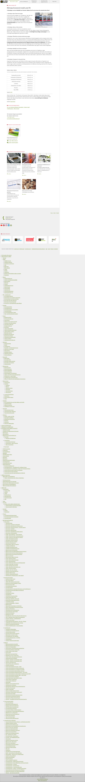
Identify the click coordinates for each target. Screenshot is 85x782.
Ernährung (5, 450)
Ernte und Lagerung (8, 318)
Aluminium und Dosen (9, 263)
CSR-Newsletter (6, 448)
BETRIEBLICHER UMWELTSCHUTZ (9, 428)
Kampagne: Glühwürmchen (12, 540)
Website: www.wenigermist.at (12, 683)
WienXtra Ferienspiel (10, 687)
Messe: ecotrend (9, 555)
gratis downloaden (12, 143)
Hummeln (8, 389)
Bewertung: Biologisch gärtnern (13, 730)
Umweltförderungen (7, 463)
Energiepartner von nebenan (12, 636)
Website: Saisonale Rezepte (12, 574)
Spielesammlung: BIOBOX (11, 658)
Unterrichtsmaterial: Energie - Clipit (13, 666)
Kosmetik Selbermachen (9, 361)
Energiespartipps (8, 306)
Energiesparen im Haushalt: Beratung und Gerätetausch (18, 589)
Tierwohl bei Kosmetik (9, 412)
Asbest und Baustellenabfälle (10, 280)
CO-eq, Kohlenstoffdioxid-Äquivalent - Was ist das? (18, 107)
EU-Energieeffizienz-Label (10, 312)
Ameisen (8, 385)
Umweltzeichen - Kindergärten (12, 765)
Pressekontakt (7, 518)
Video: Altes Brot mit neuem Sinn (13, 567)
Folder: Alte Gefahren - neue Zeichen (14, 534)
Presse (4, 514)
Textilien (5, 400)
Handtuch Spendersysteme (12, 740)
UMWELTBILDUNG (5, 475)
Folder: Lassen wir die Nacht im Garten (14, 537)
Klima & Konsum (8, 369)
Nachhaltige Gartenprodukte (12, 744)
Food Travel (8, 652)
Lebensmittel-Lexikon (9, 331)
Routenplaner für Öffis (26, 164)
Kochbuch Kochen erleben (11, 541)
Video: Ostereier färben (11, 568)
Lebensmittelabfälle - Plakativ (12, 603)
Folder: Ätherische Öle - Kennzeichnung (14, 535)
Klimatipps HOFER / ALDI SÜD (12, 598)
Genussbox (8, 738)
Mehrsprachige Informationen (9, 485)
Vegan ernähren (7, 338)
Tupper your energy (10, 620)
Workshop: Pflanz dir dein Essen (13, 697)
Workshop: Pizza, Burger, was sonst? (14, 692)
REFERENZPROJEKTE (8, 520)
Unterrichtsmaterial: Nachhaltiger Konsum (15, 671)
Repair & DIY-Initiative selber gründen (12, 273)
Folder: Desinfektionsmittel (12, 538)
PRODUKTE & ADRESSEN (7, 427)
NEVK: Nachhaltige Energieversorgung (14, 607)
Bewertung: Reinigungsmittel (12, 733)
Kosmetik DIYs (7, 359)
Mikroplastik (7, 267)
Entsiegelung (7, 346)
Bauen (4, 277)
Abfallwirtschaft (6, 429)
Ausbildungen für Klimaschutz (11, 377)
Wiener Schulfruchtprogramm (12, 690)
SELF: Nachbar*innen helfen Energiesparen (15, 617)
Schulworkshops (6, 480)
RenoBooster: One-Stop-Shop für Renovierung (16, 615)
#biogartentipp (7, 343)
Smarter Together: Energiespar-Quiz (14, 661)
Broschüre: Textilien (10, 528)
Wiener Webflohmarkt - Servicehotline (14, 625)
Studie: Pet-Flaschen (10, 715)
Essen (4, 316)
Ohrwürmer (8, 392)
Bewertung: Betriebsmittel (12, 728)
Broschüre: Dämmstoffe (11, 530)
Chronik (4, 502)
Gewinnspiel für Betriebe (11, 506)
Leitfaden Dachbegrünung (11, 547)
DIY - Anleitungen (7, 294)
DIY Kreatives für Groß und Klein (11, 299)
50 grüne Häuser (9, 702)
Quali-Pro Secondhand (11, 755)
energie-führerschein (10, 632)
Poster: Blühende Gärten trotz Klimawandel (15, 562)
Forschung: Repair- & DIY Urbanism (13, 709)
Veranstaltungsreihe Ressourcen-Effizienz (15, 770)
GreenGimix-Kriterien (10, 441)
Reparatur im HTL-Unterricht (12, 655)
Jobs (5, 499)
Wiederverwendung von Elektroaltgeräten (15, 771)
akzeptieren (42, 777)
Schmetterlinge (9, 391)
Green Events (6, 456)
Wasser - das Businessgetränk (12, 772)
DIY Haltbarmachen (8, 296)
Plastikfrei (6, 272)
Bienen (7, 386)
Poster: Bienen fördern (11, 558)
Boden (5, 345)
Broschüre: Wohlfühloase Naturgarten (14, 531)
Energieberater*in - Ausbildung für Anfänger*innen (15, 467)
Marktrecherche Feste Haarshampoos (14, 552)
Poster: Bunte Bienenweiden (12, 560)
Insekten (6, 383)
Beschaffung (5, 434)
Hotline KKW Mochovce (11, 597)
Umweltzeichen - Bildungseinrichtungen (14, 761)
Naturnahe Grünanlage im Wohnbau (14, 605)
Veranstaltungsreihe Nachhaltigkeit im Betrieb (14, 473)
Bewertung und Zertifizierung (9, 435)
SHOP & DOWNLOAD (6, 425)
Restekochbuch (9, 758)
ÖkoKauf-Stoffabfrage (11, 438)
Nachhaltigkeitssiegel (10, 745)
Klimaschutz (5, 366)
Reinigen (6, 420)
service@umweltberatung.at (13, 118)
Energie (4, 305)
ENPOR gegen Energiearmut (12, 707)
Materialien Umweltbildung (9, 476)
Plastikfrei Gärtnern (8, 353)
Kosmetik (5, 357)
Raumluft (5, 457)
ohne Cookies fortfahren (42, 779)
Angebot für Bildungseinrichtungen (10, 431)
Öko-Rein (6, 437)
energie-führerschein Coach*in (12, 633)
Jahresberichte (7, 496)
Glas (5, 265)
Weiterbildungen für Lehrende (9, 481)
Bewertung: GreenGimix (11, 731)
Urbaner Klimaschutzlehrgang (12, 640)
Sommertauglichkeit (8, 291)
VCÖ (11, 92)
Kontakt (4, 509)
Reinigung (5, 458)
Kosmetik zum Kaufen (9, 362)
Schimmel (6, 422)
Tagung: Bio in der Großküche (12, 663)
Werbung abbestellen (9, 423)
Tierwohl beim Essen (9, 410)
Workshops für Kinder (10, 693)
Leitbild (6, 492)
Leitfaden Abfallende (10, 545)
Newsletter (6, 511)
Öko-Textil (6, 446)
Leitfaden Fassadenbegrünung (12, 548)
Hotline (6, 510)
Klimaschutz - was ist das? (10, 376)
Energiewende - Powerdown (12, 736)
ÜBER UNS (3, 487)
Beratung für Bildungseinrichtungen (11, 482)
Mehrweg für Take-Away (11, 741)
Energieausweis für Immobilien (11, 309)
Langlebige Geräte (10, 601)
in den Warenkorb (12, 141)
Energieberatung (8, 308)
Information (6, 521)
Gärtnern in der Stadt (9, 349)
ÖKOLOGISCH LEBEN (6, 256)
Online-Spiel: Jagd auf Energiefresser (14, 656)
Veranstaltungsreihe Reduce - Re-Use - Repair (16, 621)
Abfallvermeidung (8, 262)
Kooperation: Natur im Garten (12, 544)
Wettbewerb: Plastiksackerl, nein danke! (15, 575)
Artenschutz (7, 382)
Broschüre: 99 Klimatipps (11, 533)
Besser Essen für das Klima (12, 727)
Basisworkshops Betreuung (12, 724)
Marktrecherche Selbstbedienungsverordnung (16, 551)
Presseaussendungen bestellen (11, 516)
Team (4, 501)
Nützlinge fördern (8, 352)
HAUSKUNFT (9, 594)
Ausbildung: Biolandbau (11, 629)
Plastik (5, 270)
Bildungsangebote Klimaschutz (12, 645)
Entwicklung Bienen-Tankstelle (12, 649)
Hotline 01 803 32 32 (10, 579)
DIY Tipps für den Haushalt (10, 301)
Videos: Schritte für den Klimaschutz (12, 374)
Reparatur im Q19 (9, 614)
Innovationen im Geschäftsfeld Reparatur (15, 711)
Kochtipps (6, 327)
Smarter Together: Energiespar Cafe (14, 659)
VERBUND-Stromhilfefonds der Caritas (14, 622)
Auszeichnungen (8, 497)
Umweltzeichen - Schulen (11, 764)
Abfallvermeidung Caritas (11, 723)
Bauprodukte (7, 281)
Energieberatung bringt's (11, 586)
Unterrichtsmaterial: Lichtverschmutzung (15, 668)
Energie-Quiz (8, 591)
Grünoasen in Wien (10, 593)
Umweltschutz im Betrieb (10, 720)
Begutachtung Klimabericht (12, 704)
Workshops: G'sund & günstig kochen (14, 695)
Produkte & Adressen (34, 1)
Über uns (54, 1)
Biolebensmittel (7, 317)
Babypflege (6, 358)
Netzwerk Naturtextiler (11, 747)
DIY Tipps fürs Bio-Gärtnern (10, 300)
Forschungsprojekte (8, 701)
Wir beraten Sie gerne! (6, 255)
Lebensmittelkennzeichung (10, 330)
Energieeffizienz (6, 451)
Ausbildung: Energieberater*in (12, 630)
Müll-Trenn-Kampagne (10, 743)
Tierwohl (5, 408)
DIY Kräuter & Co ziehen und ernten (12, 297)
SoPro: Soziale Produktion (11, 760)
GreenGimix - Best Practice (12, 443)
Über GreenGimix (9, 444)
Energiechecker (9, 587)
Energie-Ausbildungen (9, 465)
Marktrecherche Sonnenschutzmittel (14, 554)
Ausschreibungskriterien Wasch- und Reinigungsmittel (18, 721)
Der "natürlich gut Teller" (11, 734)
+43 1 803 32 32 (10, 117)
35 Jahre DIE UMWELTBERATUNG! (12, 504)
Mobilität (5, 453)
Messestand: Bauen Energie (12, 557)
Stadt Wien (12, 101)
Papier (5, 269)
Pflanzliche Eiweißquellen (10, 337)
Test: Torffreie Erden (10, 717)
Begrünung (5, 432)
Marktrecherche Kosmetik (11, 550)
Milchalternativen (8, 333)
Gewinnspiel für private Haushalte (13, 505)
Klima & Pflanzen (8, 371)
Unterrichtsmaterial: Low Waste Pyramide (15, 669)
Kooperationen (7, 494)
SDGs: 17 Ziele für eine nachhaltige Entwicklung (14, 378)
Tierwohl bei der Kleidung (10, 411)
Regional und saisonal (9, 334)
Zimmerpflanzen (8, 354)
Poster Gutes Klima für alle (12, 137)
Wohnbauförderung (8, 292)
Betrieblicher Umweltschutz (44, 1)
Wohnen (5, 415)
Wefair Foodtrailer (10, 689)
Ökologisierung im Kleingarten (12, 610)
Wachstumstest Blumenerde (12, 718)
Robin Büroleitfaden (10, 757)
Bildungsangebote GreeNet (12, 644)
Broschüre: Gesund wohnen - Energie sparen (16, 527)
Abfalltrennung (7, 260)
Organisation (6, 489)
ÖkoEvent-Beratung (10, 608)
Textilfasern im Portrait (9, 406)
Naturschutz (5, 381)
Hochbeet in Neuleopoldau (11, 596)
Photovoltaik (7, 288)
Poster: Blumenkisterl (10, 561)
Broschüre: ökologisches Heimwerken (14, 526)
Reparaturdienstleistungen (9, 460)
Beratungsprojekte (8, 577)
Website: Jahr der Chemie (11, 569)
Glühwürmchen (9, 388)
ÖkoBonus (8, 750)
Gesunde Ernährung (8, 324)
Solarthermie (7, 289)
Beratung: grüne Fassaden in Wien (13, 583)
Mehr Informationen (42, 780)
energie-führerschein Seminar (11, 471)
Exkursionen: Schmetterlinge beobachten (15, 648)
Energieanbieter (7, 311)
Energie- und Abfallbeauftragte (12, 737)
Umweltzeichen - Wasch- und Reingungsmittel (16, 768)
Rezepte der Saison (8, 335)
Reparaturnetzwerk (10, 613)
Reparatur (6, 275)
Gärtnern (5, 342)
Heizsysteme (7, 287)
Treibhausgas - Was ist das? (13, 108)
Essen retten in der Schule (11, 651)
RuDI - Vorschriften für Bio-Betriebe (14, 753)
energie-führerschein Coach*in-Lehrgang (13, 470)
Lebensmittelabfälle (8, 328)
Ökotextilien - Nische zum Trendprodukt (14, 754)
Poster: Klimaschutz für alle (12, 565)
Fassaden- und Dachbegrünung (11, 347)
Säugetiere (6, 395)
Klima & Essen (7, 367)
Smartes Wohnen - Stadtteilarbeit (13, 618)
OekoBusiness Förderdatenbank (13, 751)
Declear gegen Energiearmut (12, 705)
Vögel (5, 398)
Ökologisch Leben (14, 1)
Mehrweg (6, 266)
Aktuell (4, 258)
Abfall (4, 259)
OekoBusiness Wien (7, 454)
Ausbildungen (7, 627)
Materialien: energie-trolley (12, 634)
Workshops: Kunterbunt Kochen (13, 696)
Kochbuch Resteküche (11, 543)
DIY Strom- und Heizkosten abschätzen (13, 303)
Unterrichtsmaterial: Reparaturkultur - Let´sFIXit (16, 672)
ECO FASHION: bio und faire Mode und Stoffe (14, 402)
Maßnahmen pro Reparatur (12, 712)
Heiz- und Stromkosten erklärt (11, 313)
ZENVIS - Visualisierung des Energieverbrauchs (16, 699)
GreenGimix (7, 440)
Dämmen (6, 282)
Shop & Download (24, 1)
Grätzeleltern (9, 639)
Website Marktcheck (10, 572)
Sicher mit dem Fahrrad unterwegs (14, 164)
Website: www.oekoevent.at (12, 571)
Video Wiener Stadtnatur (11, 679)
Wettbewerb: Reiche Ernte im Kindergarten (15, 686)
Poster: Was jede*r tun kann (12, 564)
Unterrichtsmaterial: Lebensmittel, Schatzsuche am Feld (18, 673)
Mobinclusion (9, 604)
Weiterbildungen (6, 464)
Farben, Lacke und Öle (9, 416)
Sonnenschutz (7, 364)
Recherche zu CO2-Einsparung (12, 714)
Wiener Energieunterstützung (12, 624)
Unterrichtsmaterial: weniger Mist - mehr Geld (16, 675)
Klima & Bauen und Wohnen (10, 373)
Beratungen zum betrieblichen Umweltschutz (16, 726)
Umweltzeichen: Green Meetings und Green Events (17, 762)
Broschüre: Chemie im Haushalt (13, 524)
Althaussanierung (8, 278)
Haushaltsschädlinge (8, 417)
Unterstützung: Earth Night (12, 611)
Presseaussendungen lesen (10, 515)
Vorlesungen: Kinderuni (11, 680)
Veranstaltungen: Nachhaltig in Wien (14, 678)
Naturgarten (7, 350)
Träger (5, 493)
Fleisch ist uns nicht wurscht (10, 321)
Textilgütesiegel (7, 403)
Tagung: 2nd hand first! (11, 662)
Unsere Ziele (7, 490)
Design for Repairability (11, 646)
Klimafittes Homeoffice (9, 419)
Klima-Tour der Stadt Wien (11, 654)
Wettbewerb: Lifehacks (11, 685)
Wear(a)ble (8, 682)
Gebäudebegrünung (8, 285)
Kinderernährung (8, 325)
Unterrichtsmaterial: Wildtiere (12, 676)
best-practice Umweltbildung (9, 484)
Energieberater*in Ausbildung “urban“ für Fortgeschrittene (17, 468)
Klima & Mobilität (12, 5)
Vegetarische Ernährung (9, 340)
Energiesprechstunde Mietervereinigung (15, 590)
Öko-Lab (7, 748)
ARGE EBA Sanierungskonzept (12, 581)
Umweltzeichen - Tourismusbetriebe (14, 767)
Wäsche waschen (8, 405)
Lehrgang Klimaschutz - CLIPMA (13, 637)
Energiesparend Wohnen (11, 708)
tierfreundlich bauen (8, 397)
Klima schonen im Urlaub (27, 190)
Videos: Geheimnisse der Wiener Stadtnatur (14, 477)
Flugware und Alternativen (10, 323)
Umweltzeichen (6, 461)
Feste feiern (7, 320)
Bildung (6, 642)
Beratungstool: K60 (10, 584)
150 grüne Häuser (10, 580)
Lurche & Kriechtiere (9, 394)
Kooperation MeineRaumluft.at (12, 600)
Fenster (6, 284)
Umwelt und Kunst (10, 665)
